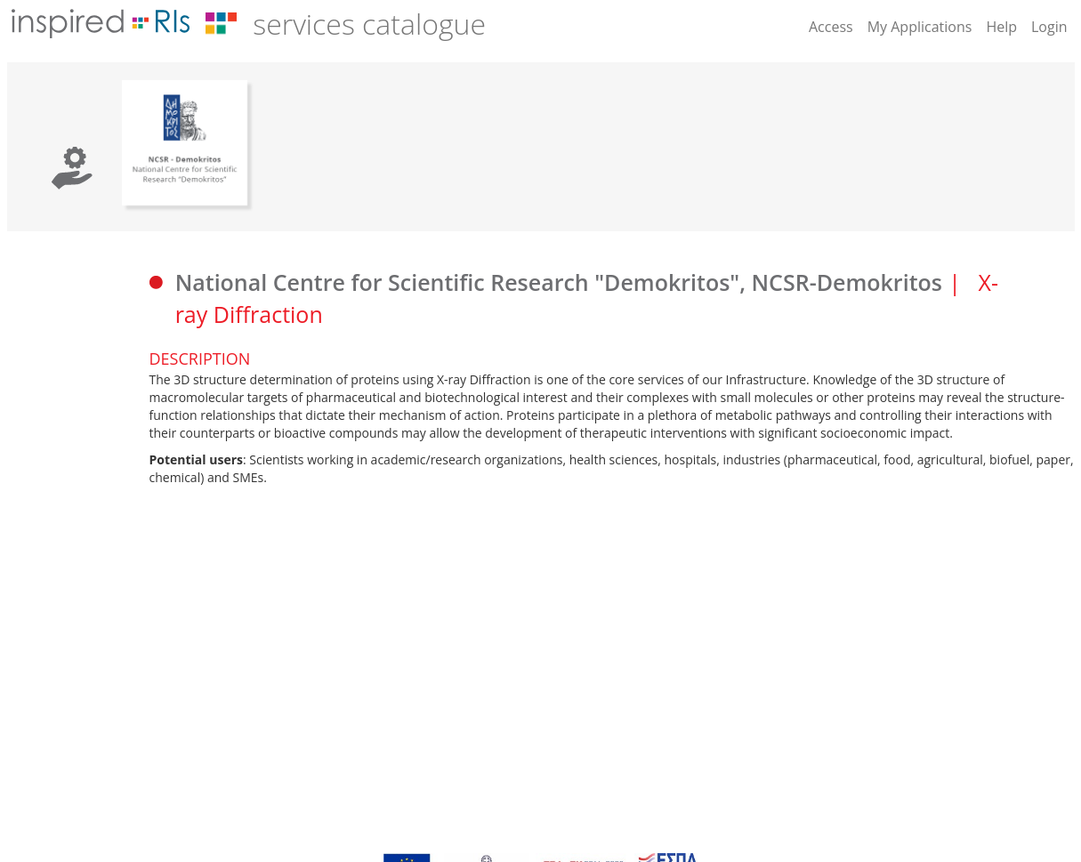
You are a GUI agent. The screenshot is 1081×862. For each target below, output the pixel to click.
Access (831, 26)
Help (1001, 26)
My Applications (919, 26)
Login (1049, 26)
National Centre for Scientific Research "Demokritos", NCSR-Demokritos (558, 282)
